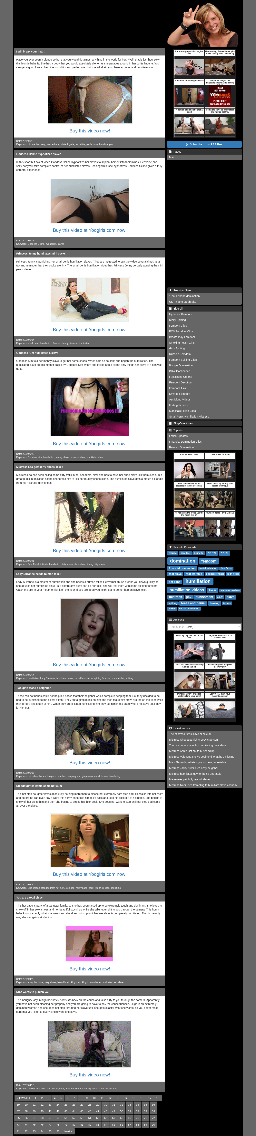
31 (113, 1104)
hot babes (33, 776)
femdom (209, 561)
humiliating (114, 776)
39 (34, 1111)
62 (73, 1118)
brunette (198, 553)
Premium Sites (180, 290)
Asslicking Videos (180, 399)
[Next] (68, 1131)
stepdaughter (48, 888)
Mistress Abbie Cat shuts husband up (191, 751)
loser (212, 590)
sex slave (119, 982)
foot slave (175, 573)
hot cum (60, 888)
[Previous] (23, 1098)
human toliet (118, 678)
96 (58, 1131)
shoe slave (79, 564)
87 (129, 1124)
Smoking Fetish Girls (181, 342)
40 (42, 1111)
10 (94, 1098)
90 (153, 1124)
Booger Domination (181, 365)
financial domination (79, 343)
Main (172, 157)
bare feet (185, 553)
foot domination (208, 568)
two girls (51, 776)
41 (50, 1111)
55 (18, 1118)
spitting (129, 678)
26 (73, 1104)
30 (105, 1104)
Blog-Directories (181, 423)
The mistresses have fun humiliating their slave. (198, 745)
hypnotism (51, 244)
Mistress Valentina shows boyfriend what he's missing (201, 756)
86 (121, 1124)
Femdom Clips (178, 325)
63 (82, 1118)
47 (97, 1111)
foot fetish (226, 568)
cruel (224, 553)
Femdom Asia (177, 388)
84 (105, 1124)
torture (104, 776)
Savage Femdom (179, 393)
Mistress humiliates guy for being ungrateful (195, 773)
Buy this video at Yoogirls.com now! (90, 230)
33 (129, 1104)
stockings (83, 982)
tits (96, 888)
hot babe (38, 982)
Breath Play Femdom (182, 337)
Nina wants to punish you (33, 992)
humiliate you (106, 144)
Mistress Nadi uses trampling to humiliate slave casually (203, 785)
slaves (61, 244)
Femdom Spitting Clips (183, 359)
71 (145, 1118)
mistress (74, 457)
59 (50, 1118)
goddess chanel (215, 574)
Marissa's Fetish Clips (182, 410)
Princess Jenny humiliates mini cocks (41, 253)
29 (97, 1104)
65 (97, 1118)
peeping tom (74, 776)
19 (18, 1104)
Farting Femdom (179, 405)
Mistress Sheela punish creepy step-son (193, 739)
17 (149, 1098)
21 (34, 1104)
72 (153, 1118)
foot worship (194, 573)
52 (137, 1111)
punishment (204, 597)
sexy (43, 144)
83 (97, 1124)
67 (113, 1118)
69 (129, 1118)
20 (26, 1104)
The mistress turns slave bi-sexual (190, 734)
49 (113, 1111)
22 (42, 1104)
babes (42, 776)
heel (67, 1088)
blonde (31, 144)
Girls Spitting (177, 348)
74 (26, 1124)
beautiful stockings (67, 982)
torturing (86, 1088)
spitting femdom (102, 678)
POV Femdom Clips (181, 331)
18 (157, 1098)
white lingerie (67, 144)
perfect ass (92, 144)
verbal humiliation (83, 678)
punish (31, 1088)
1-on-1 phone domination (184, 296)
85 (113, 1124)
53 (145, 1111)
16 (141, 1098)
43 (65, 1111)
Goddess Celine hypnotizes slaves (38, 154)
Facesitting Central (180, 376)
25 (65, 1104)
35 (145, 1104)
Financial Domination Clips (185, 441)
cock (91, 888)
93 (34, 1131)
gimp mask (87, 776)
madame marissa (230, 590)
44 (73, 1111)
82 (89, 1124)
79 (65, 1124)
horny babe (81, 888)
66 (105, 1118)
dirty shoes (67, 564)
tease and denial (193, 603)
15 (133, 1098)
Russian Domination (181, 447)
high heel (40, 1088)
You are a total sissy (29, 897)
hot (37, 144)
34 (137, 1104)
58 (42, 1118)
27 (82, 1104)
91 (18, 1131)
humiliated (107, 982)
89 (145, 1124)
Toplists (175, 430)
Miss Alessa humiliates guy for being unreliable (197, 762)
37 (18, 1111)
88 (137, 1124)
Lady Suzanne (47, 678)
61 (65, 1118)
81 (82, 1124)
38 (26, 1111)
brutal (211, 553)
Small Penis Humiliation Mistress (189, 416)
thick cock (104, 888)
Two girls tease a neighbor (33, 687)
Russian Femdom (180, 354)
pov (188, 597)
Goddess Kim (35, 457)
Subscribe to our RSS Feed (204, 144)
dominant (76, 1088)
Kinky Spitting (177, 320)
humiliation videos (187, 590)
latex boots (52, 1088)
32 (121, 1104)
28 (89, 1104)
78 (58, 1124)
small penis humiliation (39, 343)
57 (34, 1118)
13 (118, 1098)
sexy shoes (50, 982)
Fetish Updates (178, 436)
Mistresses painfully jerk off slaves (190, 779)
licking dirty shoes (96, 564)
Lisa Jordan (34, 888)
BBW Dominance (179, 371)
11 (102, 1098)
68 (121, 1118)
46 (89, 1111)
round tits (80, 144)
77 (50, 1124)
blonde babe (52, 144)
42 (58, 1111)
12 (110, 1098)
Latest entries (179, 728)
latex (61, 1088)
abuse (173, 553)
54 (153, 1111)
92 (26, 1131)
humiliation (48, 457)
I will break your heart (30, 51)
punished (61, 776)
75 (34, 1124)
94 (42, 1131)
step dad (69, 888)
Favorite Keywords (182, 547)
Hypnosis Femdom (180, 314)
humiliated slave (95, 457)
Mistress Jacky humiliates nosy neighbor (193, 768)
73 (18, 1124)
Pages (175, 151)
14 (126, 1098)
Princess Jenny (60, 343)
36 (153, 1104)
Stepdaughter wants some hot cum (39, 785)
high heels (233, 574)
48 (105, 1111)
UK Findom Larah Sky (182, 301)
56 (26, 1118)
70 (137, 1118)
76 (42, 1124)
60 (58, 1118)
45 (82, 1111)
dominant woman (107, 1088)
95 (50, 1131)
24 (58, 1104)
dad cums (116, 888)
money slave (62, 457)
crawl (97, 776)
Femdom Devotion (180, 382)
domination (182, 560)
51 (129, 1111)
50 (121, 1111)
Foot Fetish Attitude (38, 564)
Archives (176, 619)
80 (73, 1124)
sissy (30, 982)
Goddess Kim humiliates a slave (37, 352)
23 (50, 1104)
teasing (215, 603)
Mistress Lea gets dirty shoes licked (39, 466)
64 (89, 1118)
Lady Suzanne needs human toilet (38, 573)
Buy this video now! (90, 130)
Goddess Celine (36, 244)
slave (82, 457)
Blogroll (175, 308)
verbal (172, 608)
